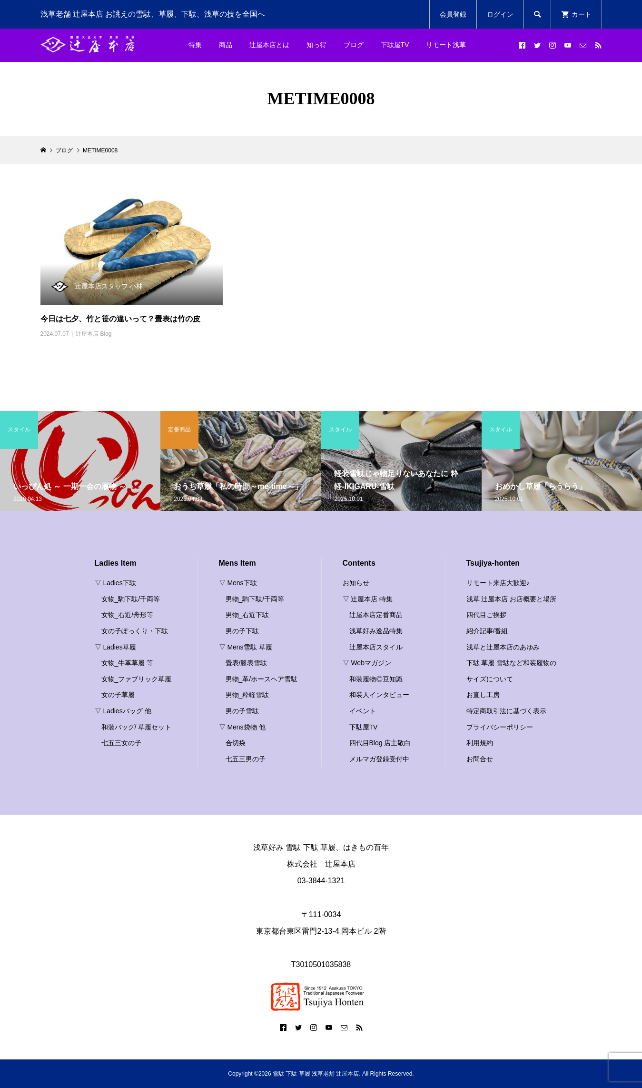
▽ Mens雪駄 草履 (245, 647)
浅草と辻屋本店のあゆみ (503, 647)
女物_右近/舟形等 (127, 615)
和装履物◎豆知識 (376, 679)
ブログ (354, 45)
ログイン (500, 14)
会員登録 (453, 14)
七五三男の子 (246, 759)
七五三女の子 (121, 743)
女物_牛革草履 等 (127, 663)
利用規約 (479, 743)
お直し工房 (483, 695)
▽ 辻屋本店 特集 (368, 599)
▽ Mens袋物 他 (242, 727)
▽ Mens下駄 (238, 583)
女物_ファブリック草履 (136, 679)
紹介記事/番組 (487, 631)
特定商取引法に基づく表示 (506, 711)
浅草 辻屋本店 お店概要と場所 (511, 599)
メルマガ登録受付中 (379, 759)
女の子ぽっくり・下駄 (134, 631)
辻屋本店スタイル (376, 647)
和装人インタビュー (379, 695)
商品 (225, 45)
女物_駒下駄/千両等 (130, 599)
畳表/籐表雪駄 (246, 663)
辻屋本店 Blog (93, 333)
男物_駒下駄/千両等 (255, 599)
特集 (195, 45)
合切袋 (236, 743)
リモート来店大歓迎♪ (498, 583)
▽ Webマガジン (367, 663)
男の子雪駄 (242, 711)
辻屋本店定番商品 (376, 615)
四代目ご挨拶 (486, 615)
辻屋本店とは (269, 45)
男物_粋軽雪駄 (247, 695)
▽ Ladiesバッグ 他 (123, 711)
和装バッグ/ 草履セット (136, 727)
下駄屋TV (395, 45)
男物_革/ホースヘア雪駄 (262, 679)
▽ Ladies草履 (115, 647)
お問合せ (479, 759)
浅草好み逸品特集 (376, 631)
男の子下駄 (242, 631)
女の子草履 (118, 695)
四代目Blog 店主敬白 (380, 743)
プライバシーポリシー (499, 727)
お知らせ (356, 583)
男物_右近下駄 (247, 615)
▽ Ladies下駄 (115, 583)
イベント (362, 711)
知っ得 (316, 45)
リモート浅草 (446, 45)
